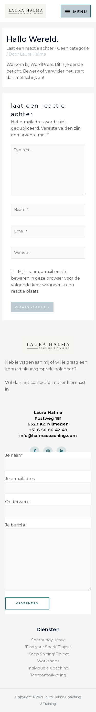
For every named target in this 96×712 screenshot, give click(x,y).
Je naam (48, 461)
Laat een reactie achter (30, 48)
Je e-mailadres (48, 485)
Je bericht (48, 558)
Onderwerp (48, 508)
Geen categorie (73, 48)
